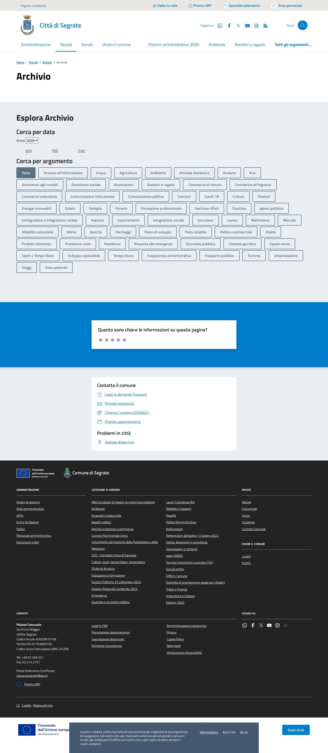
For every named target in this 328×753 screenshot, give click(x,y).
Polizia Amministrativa (181, 522)
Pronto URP (28, 684)
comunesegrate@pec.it (32, 675)
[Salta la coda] (165, 5)
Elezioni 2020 (175, 602)
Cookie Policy (175, 639)
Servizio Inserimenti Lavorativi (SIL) (189, 562)
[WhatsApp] (218, 25)
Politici (20, 529)
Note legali (174, 645)
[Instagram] (254, 25)
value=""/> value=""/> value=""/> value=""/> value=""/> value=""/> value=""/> (32, 140)
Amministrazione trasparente (186, 625)
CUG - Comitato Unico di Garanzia (114, 555)
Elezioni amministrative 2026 (174, 44)
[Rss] (263, 25)
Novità (33, 62)
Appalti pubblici (101, 522)
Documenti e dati (27, 542)
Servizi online (175, 569)
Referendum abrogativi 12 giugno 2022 (192, 535)
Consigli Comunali (254, 529)
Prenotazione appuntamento (111, 632)
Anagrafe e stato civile (106, 515)
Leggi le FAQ (100, 625)
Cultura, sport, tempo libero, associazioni (118, 562)
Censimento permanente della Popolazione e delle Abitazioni (125, 545)
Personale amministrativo (33, 535)
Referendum (174, 529)
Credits (26, 705)
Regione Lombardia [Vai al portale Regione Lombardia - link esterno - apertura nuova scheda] (33, 5)
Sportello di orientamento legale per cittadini (195, 582)
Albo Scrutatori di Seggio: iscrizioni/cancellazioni (123, 502)
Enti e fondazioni (27, 522)
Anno (27, 140)
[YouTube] (245, 25)
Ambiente (217, 44)
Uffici (19, 515)
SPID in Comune (176, 575)
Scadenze (248, 522)
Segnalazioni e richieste (181, 549)
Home (20, 62)
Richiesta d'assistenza (107, 645)
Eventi (246, 562)
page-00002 (174, 555)
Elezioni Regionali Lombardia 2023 (115, 588)
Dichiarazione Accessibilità (184, 652)
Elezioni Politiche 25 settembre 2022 (116, 582)
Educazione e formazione (108, 575)
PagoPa (171, 515)
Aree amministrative (30, 508)
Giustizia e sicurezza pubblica (111, 602)
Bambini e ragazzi (250, 44)
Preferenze (209, 732)
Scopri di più (296, 729)
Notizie (47, 62)
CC (18, 705)
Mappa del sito (43, 705)
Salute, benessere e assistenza (187, 542)
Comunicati (249, 508)
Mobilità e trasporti (178, 508)
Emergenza (99, 595)
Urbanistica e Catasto (180, 595)
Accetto (229, 732)
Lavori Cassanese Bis (180, 502)
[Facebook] (227, 25)
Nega (244, 732)
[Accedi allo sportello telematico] (241, 5)
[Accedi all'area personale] (287, 5)
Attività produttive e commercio (112, 529)
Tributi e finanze (176, 589)
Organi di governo (28, 502)
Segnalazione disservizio (108, 639)
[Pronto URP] (200, 5)
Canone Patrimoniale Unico (110, 535)
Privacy (172, 632)
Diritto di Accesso (103, 568)
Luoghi (246, 556)
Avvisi (246, 515)
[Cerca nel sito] (303, 25)
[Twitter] (236, 25)
